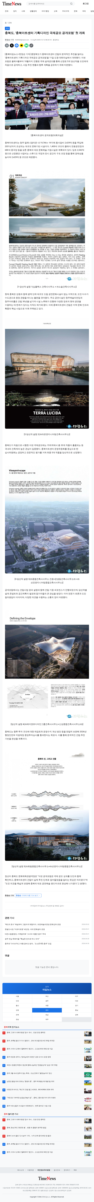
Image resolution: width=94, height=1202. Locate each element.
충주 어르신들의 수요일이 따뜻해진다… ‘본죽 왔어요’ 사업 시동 (29, 1106)
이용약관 (30, 1170)
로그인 (86, 3)
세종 (47, 1005)
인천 (17, 1001)
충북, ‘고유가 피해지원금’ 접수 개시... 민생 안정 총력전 (26, 1032)
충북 (47, 1010)
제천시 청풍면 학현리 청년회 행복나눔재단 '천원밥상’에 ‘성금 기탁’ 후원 (32, 1065)
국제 (84, 11)
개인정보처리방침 (43, 1170)
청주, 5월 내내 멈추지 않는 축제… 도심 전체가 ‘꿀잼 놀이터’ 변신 (29, 1073)
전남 (47, 1015)
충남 (76, 1010)
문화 (75, 11)
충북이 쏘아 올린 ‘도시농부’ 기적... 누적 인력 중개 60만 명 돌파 (29, 1136)
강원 (17, 1010)
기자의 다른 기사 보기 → (28, 895)
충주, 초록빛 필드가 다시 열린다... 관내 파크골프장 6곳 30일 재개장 (30, 1041)
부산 (47, 996)
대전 (76, 1001)
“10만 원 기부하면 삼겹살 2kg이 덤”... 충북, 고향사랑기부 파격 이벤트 (31, 1098)
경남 (17, 1019)
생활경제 (33, 11)
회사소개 (20, 1170)
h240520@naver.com (22, 40)
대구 (76, 996)
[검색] (71, 3)
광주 (47, 1001)
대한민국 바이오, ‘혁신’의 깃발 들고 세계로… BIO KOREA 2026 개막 (30, 1089)
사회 (23, 11)
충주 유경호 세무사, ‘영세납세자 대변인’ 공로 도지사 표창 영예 (29, 1057)
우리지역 (65, 11)
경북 (76, 1015)
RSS (75, 1170)
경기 (76, 1005)
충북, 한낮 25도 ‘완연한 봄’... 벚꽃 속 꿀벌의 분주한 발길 (26, 1128)
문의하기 (67, 1170)
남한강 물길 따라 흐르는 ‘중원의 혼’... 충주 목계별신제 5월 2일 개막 (30, 1081)
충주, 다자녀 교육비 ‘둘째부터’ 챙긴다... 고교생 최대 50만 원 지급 (30, 1049)
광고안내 (57, 1170)
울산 (17, 1005)
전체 (6, 11)
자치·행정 (45, 11)
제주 (47, 1019)
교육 (55, 11)
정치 (15, 11)
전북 (17, 1015)
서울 (17, 996)
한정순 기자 (9, 40)
